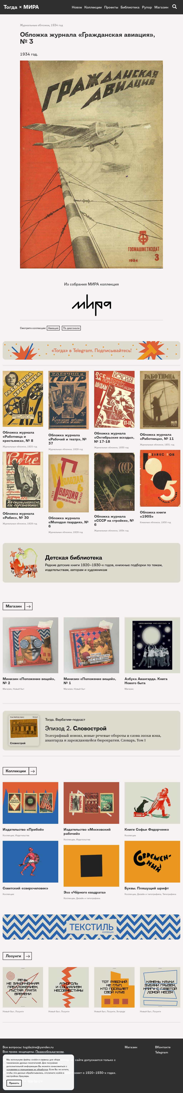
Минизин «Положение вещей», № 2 (29, 681)
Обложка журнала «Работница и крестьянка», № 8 (18, 437)
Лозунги (19, 1012)
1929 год (78, 449)
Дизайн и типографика (149, 895)
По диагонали (72, 328)
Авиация (53, 328)
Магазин (161, 7)
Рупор (147, 7)
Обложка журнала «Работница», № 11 (157, 437)
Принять (14, 1083)
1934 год (57, 25)
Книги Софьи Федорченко (147, 830)
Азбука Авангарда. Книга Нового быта (146, 681)
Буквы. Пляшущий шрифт (147, 889)
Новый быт (18, 689)
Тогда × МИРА (22, 7)
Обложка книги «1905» (153, 514)
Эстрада (120, 1012)
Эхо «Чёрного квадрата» (85, 893)
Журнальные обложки (34, 25)
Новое (77, 7)
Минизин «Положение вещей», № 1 (90, 681)
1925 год (32, 447)
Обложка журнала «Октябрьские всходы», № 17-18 (114, 437)
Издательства (22, 836)
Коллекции (93, 7)
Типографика (169, 895)
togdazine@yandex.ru (38, 1047)
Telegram (161, 1052)
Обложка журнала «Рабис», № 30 (18, 516)
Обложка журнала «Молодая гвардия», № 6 (68, 522)
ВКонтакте (162, 1047)
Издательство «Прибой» (23, 830)
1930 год (123, 447)
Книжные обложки (150, 522)
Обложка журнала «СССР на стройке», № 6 (114, 521)
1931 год (169, 444)
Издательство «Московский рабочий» (87, 832)
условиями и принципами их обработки (27, 1069)
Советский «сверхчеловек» (25, 889)
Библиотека (130, 7)
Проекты (111, 7)
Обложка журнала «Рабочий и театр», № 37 (67, 439)
